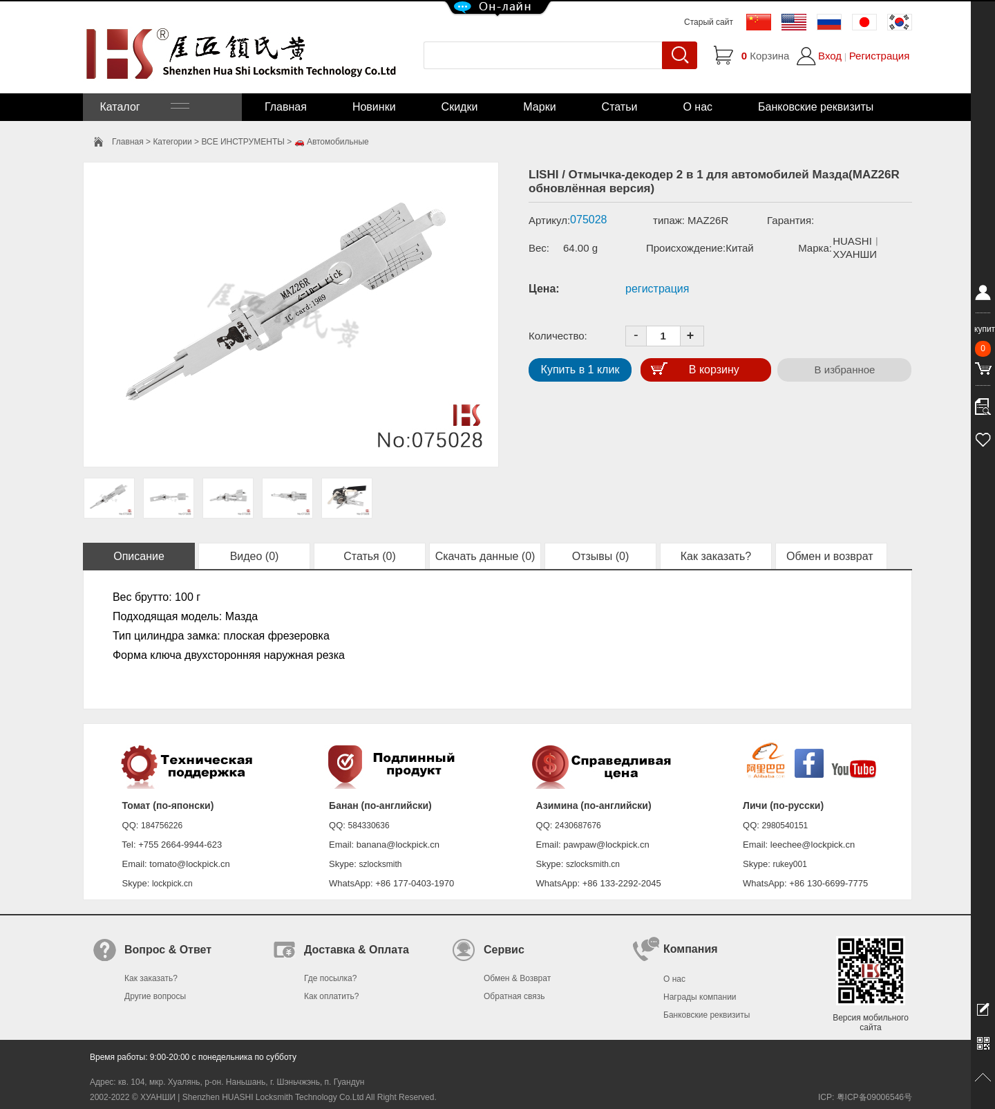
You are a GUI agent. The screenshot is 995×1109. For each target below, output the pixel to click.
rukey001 (789, 864)
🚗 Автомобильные (331, 142)
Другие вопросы (155, 996)
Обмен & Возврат (517, 978)
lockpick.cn (172, 883)
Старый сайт (708, 22)
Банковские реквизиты (815, 107)
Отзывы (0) (600, 556)
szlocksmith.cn (593, 864)
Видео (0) (254, 556)
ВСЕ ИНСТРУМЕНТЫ (242, 142)
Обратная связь (514, 996)
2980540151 (785, 825)
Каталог (143, 107)
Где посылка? (330, 978)
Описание (138, 556)
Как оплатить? (331, 996)
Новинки (374, 107)
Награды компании (700, 997)
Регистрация (879, 56)
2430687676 (578, 825)
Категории (172, 142)
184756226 (161, 825)
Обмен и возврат (831, 556)
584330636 (369, 825)
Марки (539, 107)
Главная (286, 107)
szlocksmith (380, 864)
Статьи (620, 107)
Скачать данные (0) (485, 556)
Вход (830, 56)
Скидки (460, 107)
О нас (697, 107)
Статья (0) (369, 556)
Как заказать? (716, 556)
